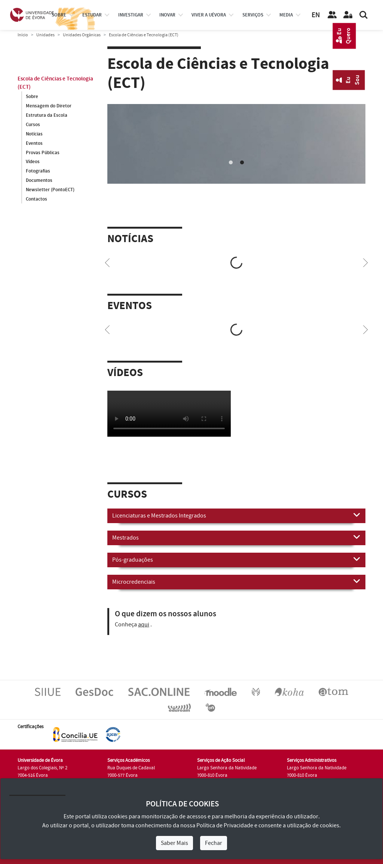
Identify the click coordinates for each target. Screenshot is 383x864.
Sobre (59, 15)
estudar (92, 15)
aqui (143, 624)
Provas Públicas (42, 152)
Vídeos (33, 162)
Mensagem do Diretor (48, 106)
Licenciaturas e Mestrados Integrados (236, 515)
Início (23, 35)
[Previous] (107, 261)
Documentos (39, 180)
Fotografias (38, 171)
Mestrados (236, 537)
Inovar (167, 15)
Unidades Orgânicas (82, 35)
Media (286, 15)
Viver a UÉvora (209, 15)
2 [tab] (242, 163)
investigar (130, 15)
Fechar (213, 843)
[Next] (365, 261)
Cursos (33, 124)
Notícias (34, 134)
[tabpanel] (236, 144)
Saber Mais (174, 843)
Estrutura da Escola (46, 115)
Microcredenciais (236, 581)
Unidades (45, 35)
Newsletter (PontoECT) (50, 190)
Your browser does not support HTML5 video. (169, 414)
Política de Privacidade (224, 825)
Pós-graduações (236, 559)
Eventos (34, 143)
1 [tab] (231, 163)
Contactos (36, 199)
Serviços (252, 15)
